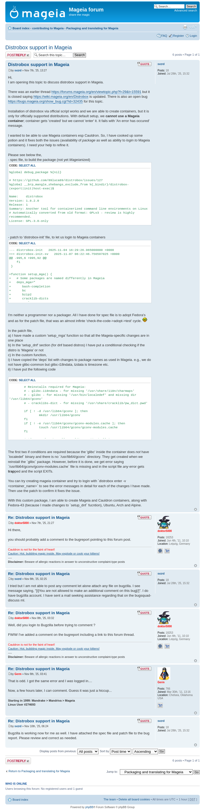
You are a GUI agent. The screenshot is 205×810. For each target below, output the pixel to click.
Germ (17, 674)
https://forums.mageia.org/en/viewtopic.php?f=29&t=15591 (96, 92)
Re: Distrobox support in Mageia (39, 517)
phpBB (89, 807)
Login (193, 35)
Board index (21, 28)
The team (110, 799)
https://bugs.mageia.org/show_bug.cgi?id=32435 (45, 101)
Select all (27, 165)
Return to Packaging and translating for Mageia (39, 771)
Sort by (115, 751)
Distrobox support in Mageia (38, 47)
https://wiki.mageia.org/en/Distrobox (60, 97)
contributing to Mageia (48, 28)
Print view (185, 27)
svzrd (17, 70)
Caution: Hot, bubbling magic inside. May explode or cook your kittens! (54, 553)
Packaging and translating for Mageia (92, 28)
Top (195, 509)
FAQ (164, 35)
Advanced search (185, 10)
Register (178, 35)
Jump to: (112, 771)
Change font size (193, 27)
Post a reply (18, 55)
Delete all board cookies (134, 799)
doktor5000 (21, 523)
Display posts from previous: (69, 751)
